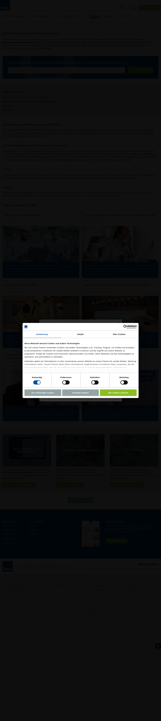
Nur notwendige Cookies (42, 393)
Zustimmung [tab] (42, 334)
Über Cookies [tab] (119, 334)
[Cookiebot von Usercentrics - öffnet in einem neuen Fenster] (125, 327)
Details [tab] (80, 334)
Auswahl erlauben (80, 393)
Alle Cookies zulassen (118, 393)
